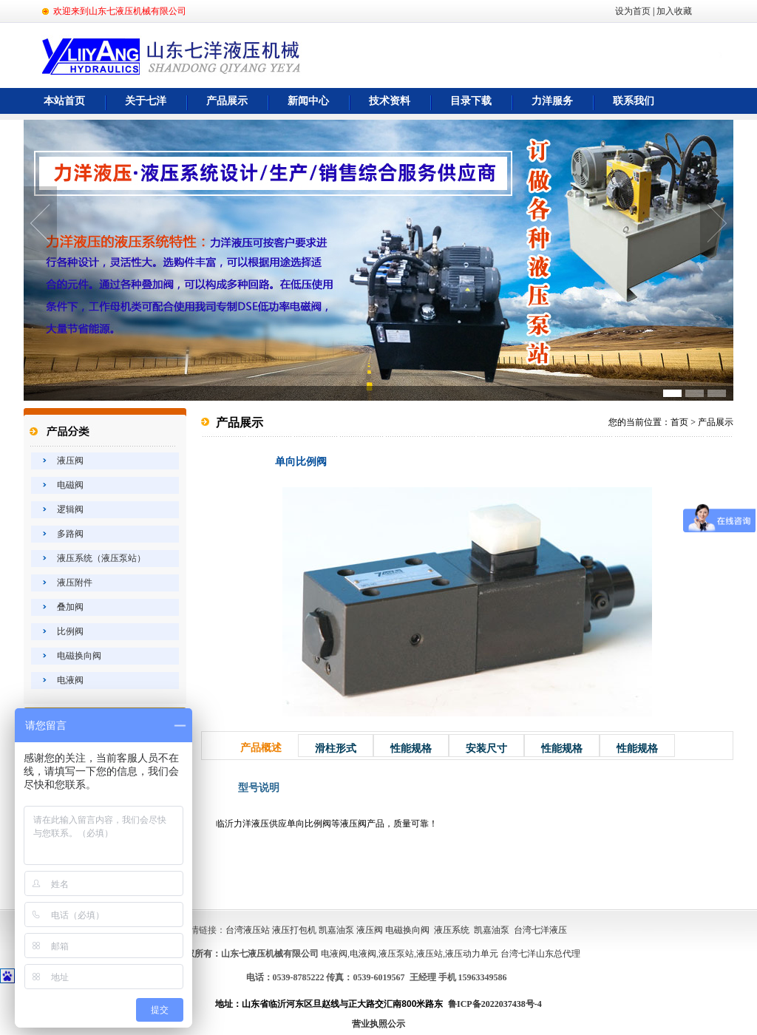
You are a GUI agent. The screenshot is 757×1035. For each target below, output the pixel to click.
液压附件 (74, 582)
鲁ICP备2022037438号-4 (495, 1004)
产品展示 (227, 100)
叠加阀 (70, 607)
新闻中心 (308, 100)
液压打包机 (294, 930)
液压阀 (70, 460)
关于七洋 (145, 100)
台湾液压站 (247, 930)
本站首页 (64, 100)
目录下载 (471, 100)
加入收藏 (674, 11)
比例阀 (70, 631)
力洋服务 (552, 100)
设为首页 (633, 11)
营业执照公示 (378, 1024)
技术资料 (389, 100)
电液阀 (70, 680)
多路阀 (70, 534)
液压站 (429, 954)
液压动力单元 (471, 954)
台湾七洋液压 (540, 930)
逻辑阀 (70, 509)
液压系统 (451, 930)
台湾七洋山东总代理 (540, 954)
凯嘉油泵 (336, 930)
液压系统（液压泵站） (101, 558)
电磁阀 (70, 485)
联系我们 (633, 100)
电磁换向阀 (79, 656)
